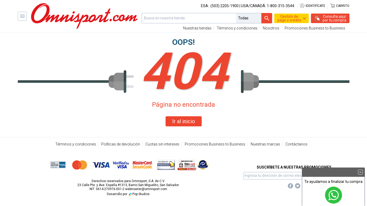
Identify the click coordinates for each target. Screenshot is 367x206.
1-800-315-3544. (281, 6)
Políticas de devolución (120, 144)
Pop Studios (139, 194)
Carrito (339, 6)
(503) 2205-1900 (224, 6)
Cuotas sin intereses (162, 144)
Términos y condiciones (237, 28)
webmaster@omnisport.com (146, 189)
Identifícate (312, 6)
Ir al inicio (183, 121)
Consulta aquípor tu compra (334, 18)
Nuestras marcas (265, 144)
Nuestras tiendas (197, 28)
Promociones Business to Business (315, 28)
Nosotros (271, 28)
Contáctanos (296, 144)
